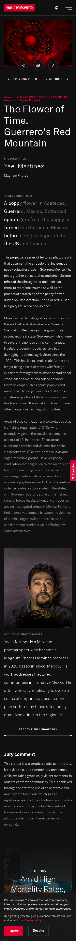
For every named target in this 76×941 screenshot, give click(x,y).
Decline (38, 930)
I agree (14, 930)
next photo (57, 79)
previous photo (21, 79)
